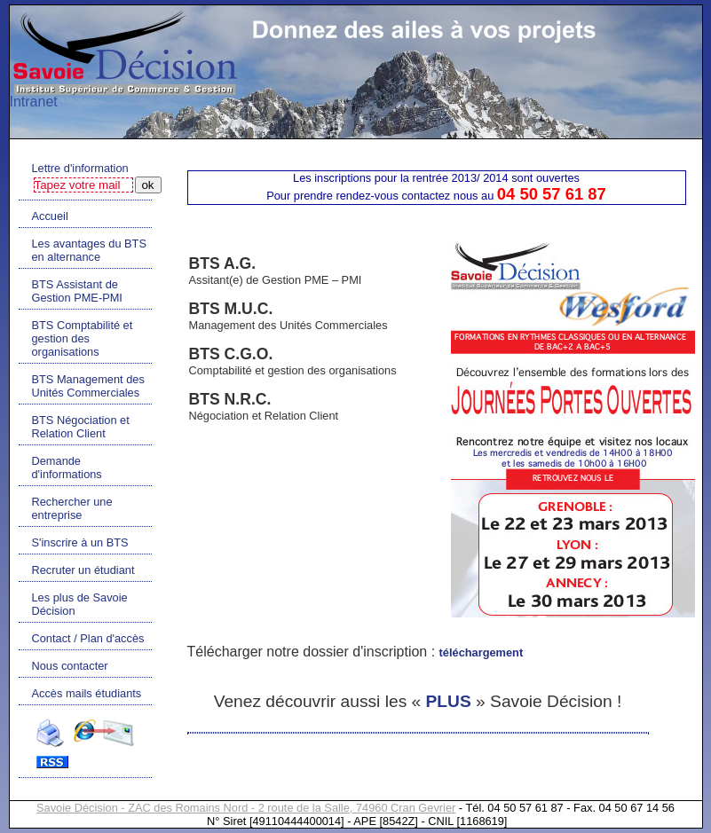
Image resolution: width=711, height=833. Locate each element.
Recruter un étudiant (83, 570)
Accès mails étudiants (87, 693)
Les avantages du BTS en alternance (89, 250)
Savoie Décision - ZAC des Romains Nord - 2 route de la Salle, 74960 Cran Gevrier (245, 807)
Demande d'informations (67, 467)
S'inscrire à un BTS (80, 542)
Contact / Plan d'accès (88, 638)
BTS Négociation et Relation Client (81, 426)
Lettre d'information (80, 168)
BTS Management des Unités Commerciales (88, 386)
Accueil (50, 216)
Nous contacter (70, 665)
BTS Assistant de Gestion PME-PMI (77, 291)
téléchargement (481, 652)
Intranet (34, 101)
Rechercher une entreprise (72, 508)
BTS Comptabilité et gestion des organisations (82, 338)
